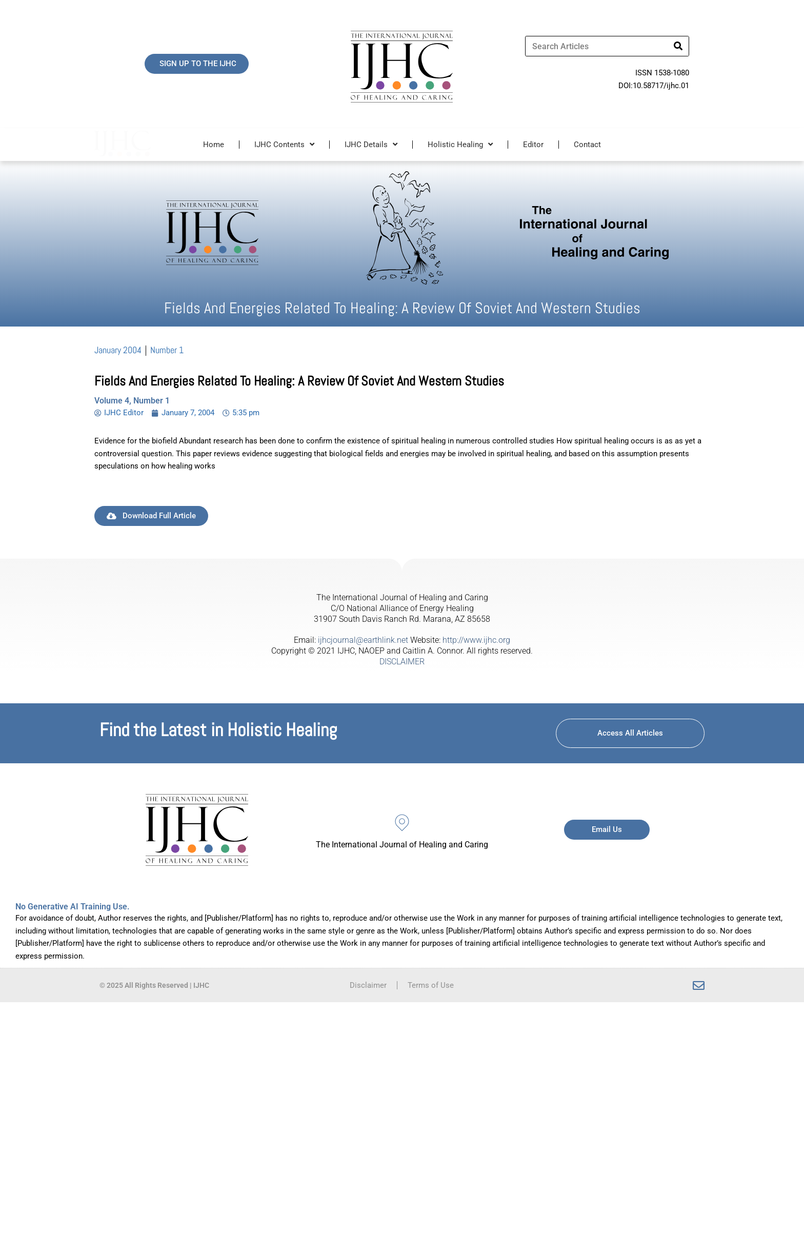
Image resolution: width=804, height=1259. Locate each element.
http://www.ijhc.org (476, 640)
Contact (587, 144)
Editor (533, 144)
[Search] (678, 46)
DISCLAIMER (402, 661)
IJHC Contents (284, 144)
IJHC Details (371, 144)
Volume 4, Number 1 (132, 400)
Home (213, 144)
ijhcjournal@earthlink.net (363, 640)
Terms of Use (431, 985)
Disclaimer (368, 985)
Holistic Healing (460, 144)
